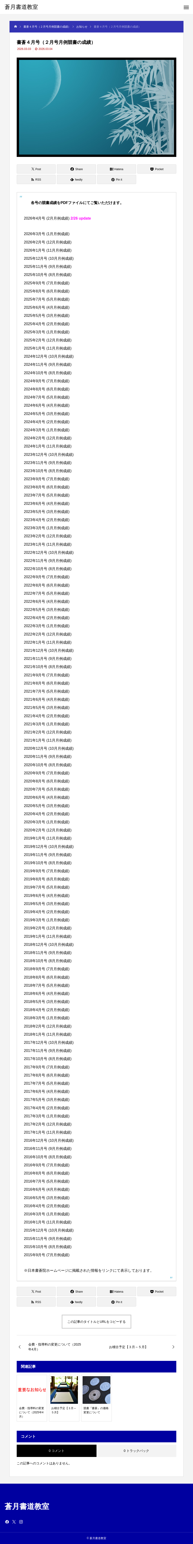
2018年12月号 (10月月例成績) (49, 945)
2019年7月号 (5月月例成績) (47, 887)
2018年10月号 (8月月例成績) (47, 961)
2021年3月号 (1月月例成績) (47, 724)
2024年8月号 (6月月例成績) (47, 389)
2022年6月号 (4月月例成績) (47, 601)
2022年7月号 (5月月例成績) (47, 593)
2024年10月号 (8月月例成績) (47, 373)
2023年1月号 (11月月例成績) (47, 544)
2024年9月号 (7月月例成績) (47, 381)
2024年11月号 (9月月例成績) (47, 365)
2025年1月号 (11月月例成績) (47, 348)
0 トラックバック (136, 1451)
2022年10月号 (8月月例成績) (47, 569)
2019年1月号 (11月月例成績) (47, 838)
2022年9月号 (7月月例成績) (47, 577)
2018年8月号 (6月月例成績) (47, 977)
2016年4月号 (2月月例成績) (47, 1206)
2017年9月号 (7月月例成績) (47, 1067)
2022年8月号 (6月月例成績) (47, 585)
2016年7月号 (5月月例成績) (47, 1181)
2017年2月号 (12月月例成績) (47, 1124)
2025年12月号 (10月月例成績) (49, 258)
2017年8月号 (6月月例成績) (47, 1075)
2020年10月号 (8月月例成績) (47, 765)
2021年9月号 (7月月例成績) (47, 675)
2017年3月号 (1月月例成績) (47, 1116)
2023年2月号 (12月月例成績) (47, 536)
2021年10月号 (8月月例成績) (47, 667)
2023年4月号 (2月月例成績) (47, 520)
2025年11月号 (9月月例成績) (47, 267)
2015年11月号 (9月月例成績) (47, 1239)
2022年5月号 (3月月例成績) (47, 610)
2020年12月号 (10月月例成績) (49, 748)
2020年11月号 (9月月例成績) (47, 757)
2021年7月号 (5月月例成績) (47, 691)
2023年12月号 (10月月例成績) (49, 455)
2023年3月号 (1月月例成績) (47, 528)
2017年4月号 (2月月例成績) (47, 1108)
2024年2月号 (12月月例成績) (47, 438)
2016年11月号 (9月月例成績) (47, 1149)
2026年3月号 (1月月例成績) (47, 234)
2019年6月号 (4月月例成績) (47, 896)
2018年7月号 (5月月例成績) (47, 985)
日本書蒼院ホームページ (48, 1270)
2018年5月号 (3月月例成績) (47, 1002)
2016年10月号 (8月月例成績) (47, 1157)
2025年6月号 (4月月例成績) (47, 307)
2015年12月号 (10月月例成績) (49, 1230)
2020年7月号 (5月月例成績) (47, 789)
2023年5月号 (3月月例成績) (47, 512)
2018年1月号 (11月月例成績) (47, 1034)
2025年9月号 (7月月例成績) (47, 283)
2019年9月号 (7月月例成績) (47, 871)
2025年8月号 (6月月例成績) (47, 291)
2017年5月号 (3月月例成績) (47, 1100)
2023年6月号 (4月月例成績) (47, 504)
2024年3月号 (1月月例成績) (47, 430)
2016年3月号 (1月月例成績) (47, 1214)
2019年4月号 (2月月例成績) (47, 912)
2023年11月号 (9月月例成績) (47, 463)
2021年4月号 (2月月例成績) (47, 716)
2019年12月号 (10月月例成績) (49, 847)
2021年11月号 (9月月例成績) (47, 659)
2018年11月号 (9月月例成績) (47, 953)
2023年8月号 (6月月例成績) (47, 487)
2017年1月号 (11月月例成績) (47, 1132)
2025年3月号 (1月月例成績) (47, 332)
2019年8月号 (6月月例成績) (47, 879)
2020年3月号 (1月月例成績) (47, 822)
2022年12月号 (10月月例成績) (49, 553)
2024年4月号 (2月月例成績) (47, 422)
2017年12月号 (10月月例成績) (49, 1042)
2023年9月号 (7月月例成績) (47, 479)
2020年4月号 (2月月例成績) (47, 814)
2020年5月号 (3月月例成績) (47, 806)
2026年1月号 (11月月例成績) (47, 250)
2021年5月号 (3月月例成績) (47, 708)
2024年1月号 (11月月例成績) (47, 446)
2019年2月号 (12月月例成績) (47, 928)
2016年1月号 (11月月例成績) (47, 1222)
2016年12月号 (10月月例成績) (49, 1140)
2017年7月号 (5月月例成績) (47, 1083)
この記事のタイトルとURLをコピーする (96, 1321)
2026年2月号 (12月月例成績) (47, 242)
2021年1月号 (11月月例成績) (47, 740)
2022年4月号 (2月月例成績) (47, 618)
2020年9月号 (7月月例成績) (47, 773)
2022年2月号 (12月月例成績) (47, 634)
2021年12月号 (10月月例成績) (49, 650)
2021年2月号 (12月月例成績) (47, 732)
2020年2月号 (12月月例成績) (47, 830)
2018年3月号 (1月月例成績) (47, 1018)
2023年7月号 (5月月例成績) (47, 495)
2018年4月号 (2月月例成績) (47, 1010)
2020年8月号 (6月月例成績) (47, 781)
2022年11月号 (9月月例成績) (47, 561)
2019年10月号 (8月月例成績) (47, 863)
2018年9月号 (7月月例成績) (47, 969)
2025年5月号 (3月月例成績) (47, 316)
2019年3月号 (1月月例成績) (47, 920)
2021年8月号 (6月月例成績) (47, 683)
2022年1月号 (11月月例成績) (47, 642)
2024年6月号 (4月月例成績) (47, 405)
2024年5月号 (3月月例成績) (47, 414)
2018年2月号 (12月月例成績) (47, 1026)
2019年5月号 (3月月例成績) (47, 904)
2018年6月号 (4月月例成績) (47, 994)
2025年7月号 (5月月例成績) (47, 299)
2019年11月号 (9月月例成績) (47, 855)
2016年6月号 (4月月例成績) (47, 1189)
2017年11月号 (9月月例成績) (47, 1051)
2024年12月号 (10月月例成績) (49, 356)
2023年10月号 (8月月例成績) (47, 471)
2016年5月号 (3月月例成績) (47, 1198)
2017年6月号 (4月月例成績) (47, 1091)
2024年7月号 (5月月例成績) (47, 397)
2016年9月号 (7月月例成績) (47, 1165)
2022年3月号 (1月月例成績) (47, 626)
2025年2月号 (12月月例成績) (47, 340)
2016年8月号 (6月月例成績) (47, 1173)
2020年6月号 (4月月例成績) (47, 797)
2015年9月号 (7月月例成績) (47, 1255)
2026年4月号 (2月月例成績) (47, 218)
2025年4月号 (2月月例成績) (47, 324)
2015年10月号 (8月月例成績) (47, 1247)
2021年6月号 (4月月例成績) (47, 699)
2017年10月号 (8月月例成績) (47, 1059)
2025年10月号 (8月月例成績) (47, 275)
